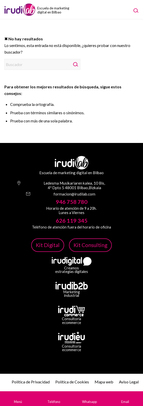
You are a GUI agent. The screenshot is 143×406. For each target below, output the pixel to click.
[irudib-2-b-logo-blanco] (72, 285)
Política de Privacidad (31, 381)
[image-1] (31, 9)
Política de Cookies (72, 381)
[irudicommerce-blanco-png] (71, 311)
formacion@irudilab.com (74, 194)
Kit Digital (48, 245)
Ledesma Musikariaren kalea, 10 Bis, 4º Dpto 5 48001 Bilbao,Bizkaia (74, 185)
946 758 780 (71, 202)
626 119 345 (71, 220)
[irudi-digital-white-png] (71, 261)
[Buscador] (42, 64)
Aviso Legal (129, 381)
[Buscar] (136, 10)
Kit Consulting (90, 245)
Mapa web (104, 381)
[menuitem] (136, 10)
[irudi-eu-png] (71, 337)
